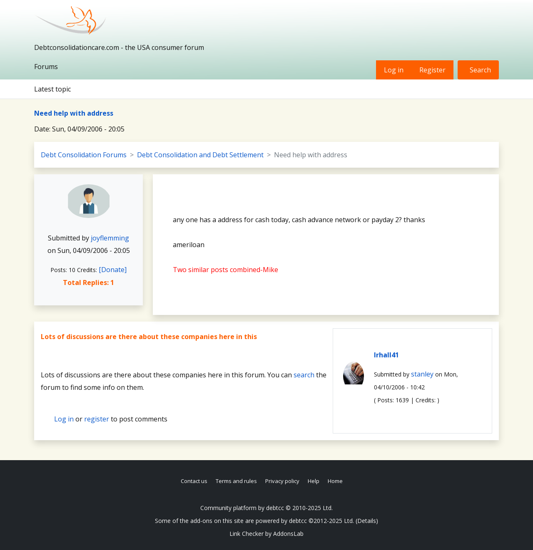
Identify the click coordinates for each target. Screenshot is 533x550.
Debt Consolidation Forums (84, 154)
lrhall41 (386, 354)
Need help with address (73, 113)
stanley (422, 374)
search (304, 374)
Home (335, 481)
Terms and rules (236, 481)
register (96, 419)
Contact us (194, 481)
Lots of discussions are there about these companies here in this (149, 336)
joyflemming (110, 238)
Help (313, 481)
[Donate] (113, 269)
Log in (393, 69)
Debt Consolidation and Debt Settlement (200, 154)
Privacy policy (282, 481)
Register (432, 69)
